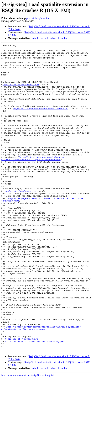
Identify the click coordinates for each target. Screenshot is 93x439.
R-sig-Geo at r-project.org (21, 398)
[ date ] (34, 38)
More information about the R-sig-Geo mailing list (27, 436)
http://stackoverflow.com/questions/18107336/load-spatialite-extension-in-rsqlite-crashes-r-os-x (41, 385)
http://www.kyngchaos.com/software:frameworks (40, 121)
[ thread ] (43, 38)
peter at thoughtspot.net (38, 18)
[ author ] (64, 38)
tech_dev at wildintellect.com (21, 92)
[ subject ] (54, 38)
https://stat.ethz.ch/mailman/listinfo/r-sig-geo (34, 400)
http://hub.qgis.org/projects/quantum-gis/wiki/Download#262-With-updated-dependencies (33, 181)
